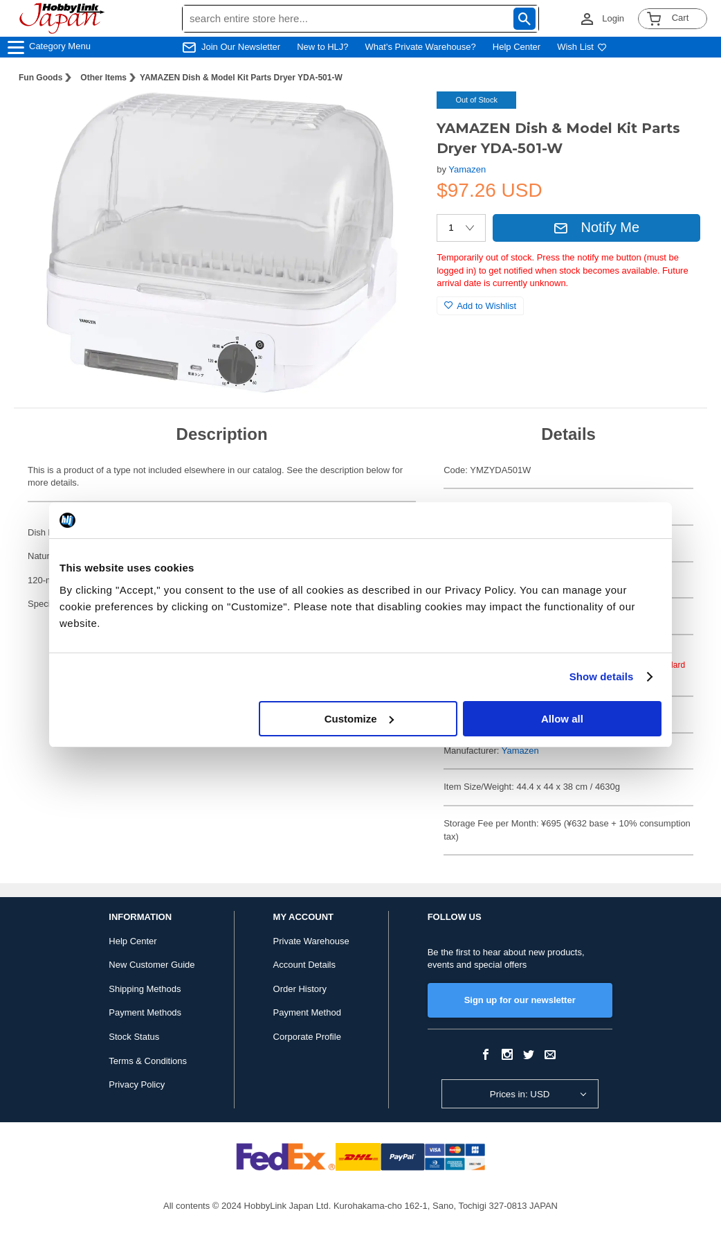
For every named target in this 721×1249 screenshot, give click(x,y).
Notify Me (596, 227)
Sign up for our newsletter (520, 1000)
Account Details (304, 964)
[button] (398, 116)
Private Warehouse (311, 941)
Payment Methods (145, 1012)
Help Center (516, 47)
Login (613, 18)
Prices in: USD (520, 1094)
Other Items (103, 77)
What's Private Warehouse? (420, 47)
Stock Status (134, 1036)
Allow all (562, 719)
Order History (300, 989)
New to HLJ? (322, 47)
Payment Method (307, 1012)
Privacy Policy (137, 1084)
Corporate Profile (307, 1036)
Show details (601, 676)
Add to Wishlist (480, 306)
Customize (359, 719)
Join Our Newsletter (240, 47)
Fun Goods (40, 77)
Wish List (582, 47)
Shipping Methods (145, 989)
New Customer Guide (151, 964)
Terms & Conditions (148, 1061)
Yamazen (467, 169)
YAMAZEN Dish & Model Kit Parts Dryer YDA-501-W (241, 77)
